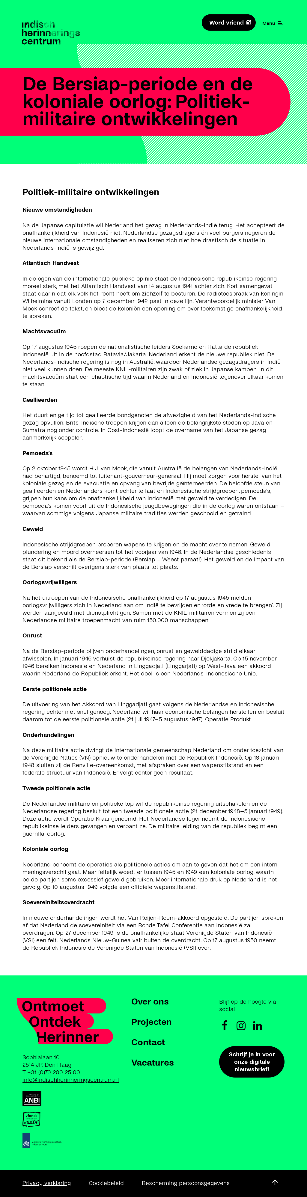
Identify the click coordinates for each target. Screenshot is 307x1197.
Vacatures (152, 1062)
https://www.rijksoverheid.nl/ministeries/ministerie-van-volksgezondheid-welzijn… (88, 1140)
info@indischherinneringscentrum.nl (70, 1080)
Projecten (151, 1022)
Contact (148, 1042)
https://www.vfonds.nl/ (49, 1119)
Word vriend (226, 22)
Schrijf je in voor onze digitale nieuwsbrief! (252, 1061)
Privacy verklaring (46, 1183)
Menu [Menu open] (272, 23)
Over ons (150, 1001)
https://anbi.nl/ (50, 1098)
